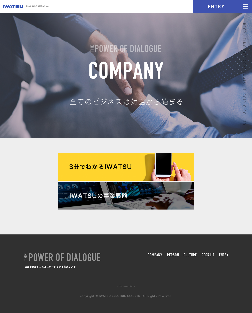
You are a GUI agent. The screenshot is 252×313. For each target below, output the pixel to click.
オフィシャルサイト (126, 286)
